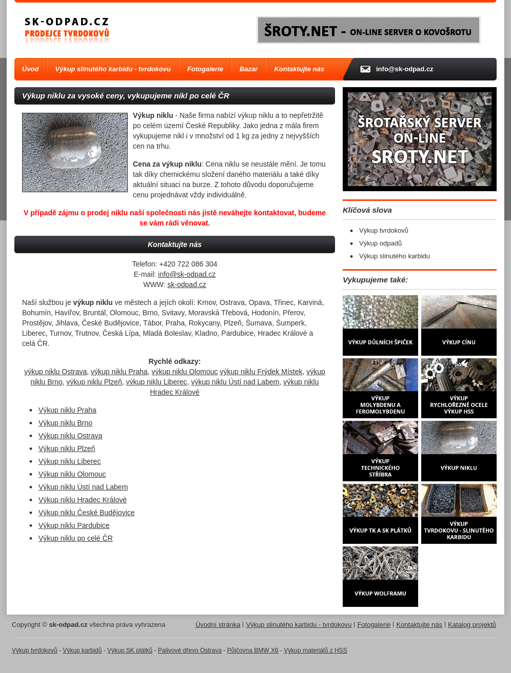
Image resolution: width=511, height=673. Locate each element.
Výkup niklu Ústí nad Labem (83, 487)
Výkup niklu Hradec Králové (82, 500)
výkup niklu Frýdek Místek (261, 372)
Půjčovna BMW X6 (253, 650)
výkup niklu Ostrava (55, 372)
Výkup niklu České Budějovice (86, 512)
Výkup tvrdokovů (383, 230)
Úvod (30, 69)
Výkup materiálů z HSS (315, 650)
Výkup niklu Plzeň (66, 448)
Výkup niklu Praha (67, 410)
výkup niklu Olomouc (184, 372)
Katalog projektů (472, 624)
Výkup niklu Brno (65, 423)
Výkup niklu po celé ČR (75, 538)
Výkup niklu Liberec (69, 461)
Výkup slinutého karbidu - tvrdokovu (113, 69)
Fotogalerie (205, 69)
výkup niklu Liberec (156, 382)
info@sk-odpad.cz (186, 274)
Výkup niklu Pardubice (74, 525)
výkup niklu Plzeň (94, 382)
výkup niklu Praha (119, 372)
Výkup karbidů (82, 650)
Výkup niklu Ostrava (70, 436)
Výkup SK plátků (129, 650)
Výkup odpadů (380, 243)
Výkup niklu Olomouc (72, 474)
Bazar (249, 69)
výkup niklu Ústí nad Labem (235, 382)
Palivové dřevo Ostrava (190, 650)
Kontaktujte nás (299, 69)
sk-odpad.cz (186, 284)
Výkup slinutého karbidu (394, 256)
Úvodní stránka (217, 624)
